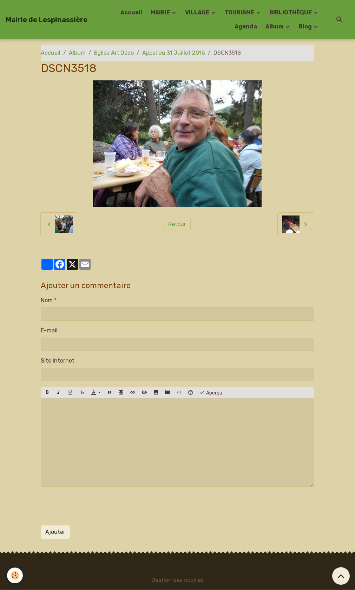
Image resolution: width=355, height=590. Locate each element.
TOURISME (239, 12)
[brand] (46, 19)
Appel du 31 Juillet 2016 (173, 52)
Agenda (246, 26)
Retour (177, 224)
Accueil (131, 12)
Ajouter (55, 532)
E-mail (49, 330)
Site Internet (57, 360)
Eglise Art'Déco (114, 52)
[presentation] (94, 506)
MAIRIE (161, 12)
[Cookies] (15, 575)
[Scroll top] (341, 576)
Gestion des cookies (177, 580)
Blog (306, 26)
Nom (47, 300)
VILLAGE (197, 12)
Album (275, 26)
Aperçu (210, 392)
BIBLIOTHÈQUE (291, 12)
